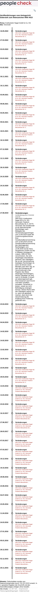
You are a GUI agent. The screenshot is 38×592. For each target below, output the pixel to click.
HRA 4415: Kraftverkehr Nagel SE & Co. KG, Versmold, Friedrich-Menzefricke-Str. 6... (25, 34)
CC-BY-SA (13, 589)
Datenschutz (24, 591)
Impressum (23, 589)
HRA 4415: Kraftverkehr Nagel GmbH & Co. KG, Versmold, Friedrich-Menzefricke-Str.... (23, 389)
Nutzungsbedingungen (9, 591)
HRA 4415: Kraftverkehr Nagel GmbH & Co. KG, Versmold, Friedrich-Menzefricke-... (23, 471)
